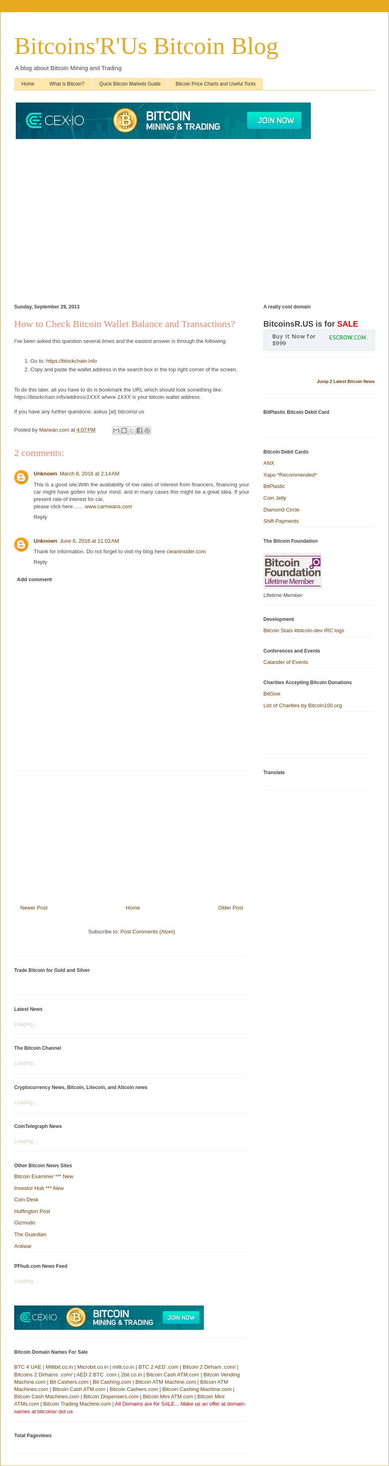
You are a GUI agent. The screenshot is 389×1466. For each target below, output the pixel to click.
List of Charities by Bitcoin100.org (302, 705)
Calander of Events (285, 662)
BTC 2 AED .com (158, 1367)
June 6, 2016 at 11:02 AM (89, 541)
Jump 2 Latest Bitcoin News (346, 381)
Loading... (25, 1024)
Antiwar (23, 1246)
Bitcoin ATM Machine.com (165, 1382)
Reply (40, 517)
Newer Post (33, 908)
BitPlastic (274, 486)
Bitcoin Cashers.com (134, 1389)
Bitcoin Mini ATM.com (168, 1396)
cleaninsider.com (186, 551)
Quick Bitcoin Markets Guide (129, 84)
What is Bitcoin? (66, 84)
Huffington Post (32, 1211)
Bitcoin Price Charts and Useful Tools (215, 84)
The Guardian (30, 1234)
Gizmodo (24, 1223)
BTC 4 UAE (27, 1367)
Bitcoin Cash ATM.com (172, 1375)
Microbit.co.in (93, 1367)
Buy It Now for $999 (294, 339)
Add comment (34, 579)
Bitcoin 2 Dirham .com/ (209, 1367)
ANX (268, 463)
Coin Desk (26, 1199)
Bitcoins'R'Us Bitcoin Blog (146, 45)
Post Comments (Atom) (147, 932)
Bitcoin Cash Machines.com (46, 1396)
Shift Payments (281, 521)
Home (27, 84)
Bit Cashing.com (112, 1382)
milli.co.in (123, 1367)
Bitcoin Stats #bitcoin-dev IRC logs (303, 630)
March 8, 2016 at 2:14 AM (90, 474)
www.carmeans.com (108, 506)
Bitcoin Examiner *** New (43, 1176)
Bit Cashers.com (69, 1382)
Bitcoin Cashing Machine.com (196, 1389)
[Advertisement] (76, 217)
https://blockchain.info (71, 361)
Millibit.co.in (59, 1367)
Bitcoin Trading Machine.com (77, 1404)
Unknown (46, 474)
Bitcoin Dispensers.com (111, 1396)
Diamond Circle (281, 510)
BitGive (271, 694)
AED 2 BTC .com (97, 1375)
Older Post (230, 908)
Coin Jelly (274, 498)
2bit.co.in (131, 1375)
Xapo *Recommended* (290, 475)
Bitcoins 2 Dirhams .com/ (43, 1375)
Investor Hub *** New (39, 1188)
